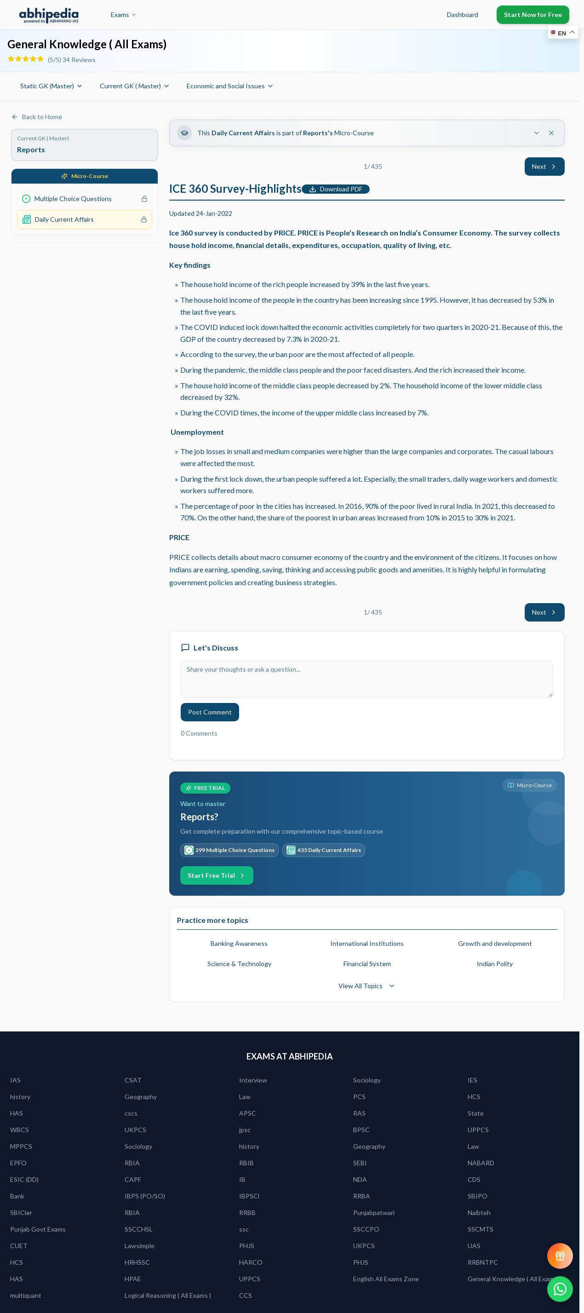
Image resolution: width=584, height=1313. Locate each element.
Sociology (367, 1080)
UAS (474, 1246)
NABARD (481, 1163)
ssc (244, 1229)
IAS (15, 1080)
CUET (19, 1246)
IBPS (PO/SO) (145, 1196)
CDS (474, 1179)
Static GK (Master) (51, 86)
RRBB (247, 1212)
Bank (17, 1196)
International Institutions (367, 943)
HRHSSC (137, 1262)
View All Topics (366, 986)
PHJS (246, 1246)
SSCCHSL (139, 1229)
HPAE (133, 1279)
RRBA (361, 1196)
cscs (131, 1113)
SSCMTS (480, 1229)
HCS (474, 1096)
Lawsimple (140, 1246)
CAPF (133, 1179)
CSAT (133, 1080)
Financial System (367, 963)
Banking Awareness (239, 943)
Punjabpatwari (374, 1212)
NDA (360, 1179)
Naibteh (479, 1212)
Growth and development (495, 943)
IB (242, 1179)
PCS (359, 1096)
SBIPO (477, 1196)
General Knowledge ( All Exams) (513, 1279)
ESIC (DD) (24, 1179)
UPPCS (478, 1130)
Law (245, 1096)
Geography (141, 1096)
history (20, 1096)
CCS (245, 1295)
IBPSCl (249, 1196)
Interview (253, 1080)
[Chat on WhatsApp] (560, 1289)
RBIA (132, 1163)
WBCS (19, 1130)
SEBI (360, 1163)
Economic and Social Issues (230, 86)
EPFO (18, 1163)
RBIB (246, 1163)
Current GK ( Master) (135, 86)
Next (544, 166)
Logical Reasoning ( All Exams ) (168, 1295)
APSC (247, 1113)
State (476, 1113)
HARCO (251, 1262)
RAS (359, 1113)
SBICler (21, 1212)
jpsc (245, 1130)
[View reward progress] (560, 1256)
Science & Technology (239, 963)
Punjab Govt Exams (38, 1229)
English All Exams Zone (386, 1279)
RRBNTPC (483, 1262)
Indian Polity (495, 963)
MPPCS (21, 1146)
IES (472, 1080)
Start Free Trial (217, 875)
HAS (16, 1113)
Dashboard (462, 14)
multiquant (25, 1295)
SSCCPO (366, 1229)
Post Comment (210, 712)
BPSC (361, 1130)
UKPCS (135, 1130)
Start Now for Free (533, 14)
